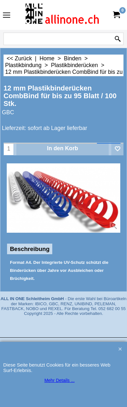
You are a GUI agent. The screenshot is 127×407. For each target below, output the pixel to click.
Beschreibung (29, 249)
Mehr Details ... (59, 380)
